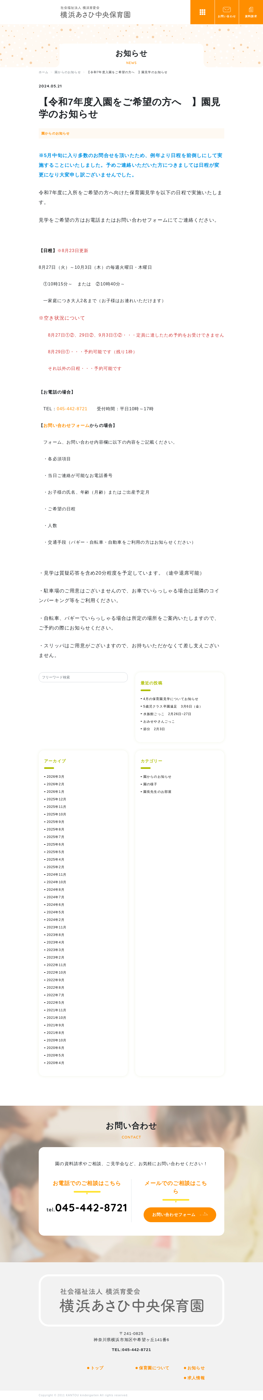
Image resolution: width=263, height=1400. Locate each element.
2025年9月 (56, 822)
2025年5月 (56, 852)
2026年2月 (56, 784)
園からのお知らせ (55, 133)
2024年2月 (56, 920)
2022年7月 (56, 995)
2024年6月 (56, 905)
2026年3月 (56, 777)
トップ (97, 1368)
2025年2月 (56, 867)
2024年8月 (56, 890)
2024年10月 (57, 882)
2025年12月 (57, 799)
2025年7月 (56, 837)
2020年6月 (56, 1048)
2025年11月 (57, 807)
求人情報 (196, 1378)
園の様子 (150, 784)
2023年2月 (56, 957)
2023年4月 (56, 942)
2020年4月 (56, 1063)
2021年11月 (57, 1010)
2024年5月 (56, 912)
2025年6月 (56, 844)
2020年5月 (56, 1055)
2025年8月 (56, 829)
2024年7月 (56, 897)
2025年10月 (57, 814)
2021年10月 (57, 1018)
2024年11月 (57, 874)
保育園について (154, 1368)
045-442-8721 (72, 408)
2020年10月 (57, 1040)
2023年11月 (57, 927)
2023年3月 (56, 950)
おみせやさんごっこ (159, 721)
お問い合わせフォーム (66, 425)
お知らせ (196, 1368)
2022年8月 (56, 987)
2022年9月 (56, 980)
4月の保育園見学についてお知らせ (171, 699)
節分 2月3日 (156, 729)
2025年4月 (56, 859)
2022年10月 (57, 972)
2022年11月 (57, 965)
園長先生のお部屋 (157, 792)
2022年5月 (56, 1003)
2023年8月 (56, 935)
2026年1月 (56, 792)
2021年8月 (56, 1033)
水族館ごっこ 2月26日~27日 (167, 714)
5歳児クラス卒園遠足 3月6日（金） (173, 706)
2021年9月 (56, 1025)
